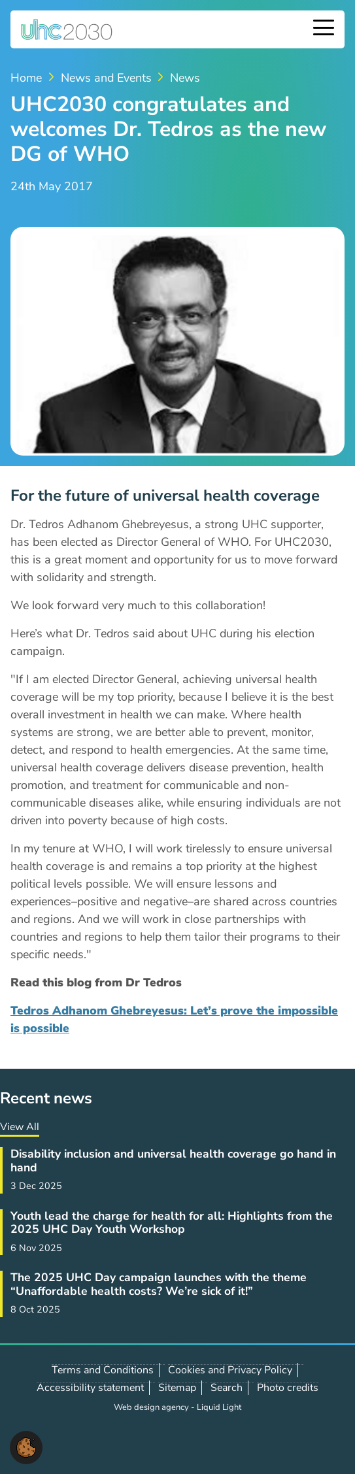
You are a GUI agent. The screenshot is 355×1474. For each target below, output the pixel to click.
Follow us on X (54, 1441)
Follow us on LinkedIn (82, 1441)
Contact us (111, 1441)
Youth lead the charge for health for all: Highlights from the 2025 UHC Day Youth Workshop (171, 1222)
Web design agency (152, 1407)
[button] (26, 1446)
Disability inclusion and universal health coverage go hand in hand (173, 1160)
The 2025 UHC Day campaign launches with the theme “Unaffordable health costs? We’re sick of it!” (158, 1283)
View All (19, 1127)
